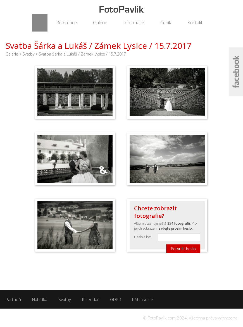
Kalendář (90, 299)
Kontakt (194, 23)
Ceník (165, 23)
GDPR (115, 299)
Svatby (28, 54)
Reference (66, 23)
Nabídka (39, 299)
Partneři (13, 299)
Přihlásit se (142, 299)
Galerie (100, 23)
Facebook (236, 71)
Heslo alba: (142, 236)
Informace (133, 23)
